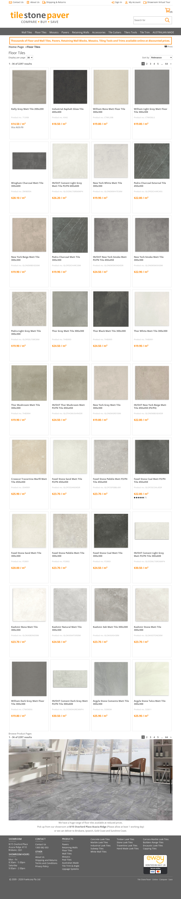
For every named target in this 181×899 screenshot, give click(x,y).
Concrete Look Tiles (100, 839)
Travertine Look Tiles (127, 845)
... (162, 63)
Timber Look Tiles (125, 839)
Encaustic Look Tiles (153, 845)
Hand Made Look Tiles (128, 848)
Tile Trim (145, 32)
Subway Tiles (97, 848)
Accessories (98, 32)
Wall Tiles (27, 32)
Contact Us (40, 844)
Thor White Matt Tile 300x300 (150, 330)
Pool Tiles (67, 859)
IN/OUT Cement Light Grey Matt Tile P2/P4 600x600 (67, 184)
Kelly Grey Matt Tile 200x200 (27, 108)
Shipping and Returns (46, 860)
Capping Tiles (150, 848)
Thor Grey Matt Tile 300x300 (68, 330)
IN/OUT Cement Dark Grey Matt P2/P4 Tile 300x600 (70, 702)
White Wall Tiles (99, 851)
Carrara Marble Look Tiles (156, 839)
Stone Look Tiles (125, 842)
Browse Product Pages (20, 733)
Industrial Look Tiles (101, 845)
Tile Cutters (114, 32)
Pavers (65, 32)
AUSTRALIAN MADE (163, 32)
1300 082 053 (41, 847)
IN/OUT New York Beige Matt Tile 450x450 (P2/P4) (150, 406)
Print (170, 46)
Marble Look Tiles (99, 842)
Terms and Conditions (46, 863)
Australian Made (70, 862)
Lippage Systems (70, 869)
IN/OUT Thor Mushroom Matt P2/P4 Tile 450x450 (68, 406)
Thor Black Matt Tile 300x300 (109, 330)
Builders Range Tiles (153, 842)
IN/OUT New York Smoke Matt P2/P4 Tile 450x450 (110, 258)
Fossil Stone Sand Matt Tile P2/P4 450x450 (67, 480)
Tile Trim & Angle (70, 865)
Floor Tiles (40, 32)
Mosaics (54, 32)
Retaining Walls (80, 32)
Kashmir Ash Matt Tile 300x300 (110, 626)
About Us (39, 857)
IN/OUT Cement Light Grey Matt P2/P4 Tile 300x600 (149, 554)
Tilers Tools (130, 32)
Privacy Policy (42, 866)
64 (166, 63)
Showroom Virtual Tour (158, 2)
